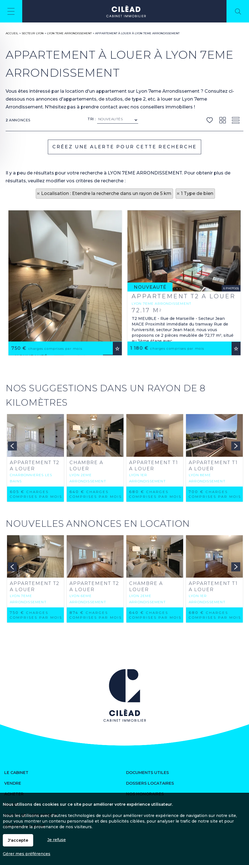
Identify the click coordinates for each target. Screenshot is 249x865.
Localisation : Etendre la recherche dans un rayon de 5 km (106, 193)
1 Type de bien (197, 193)
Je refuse (56, 839)
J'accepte (18, 840)
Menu (11, 11)
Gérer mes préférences (26, 853)
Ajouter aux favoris (117, 404)
